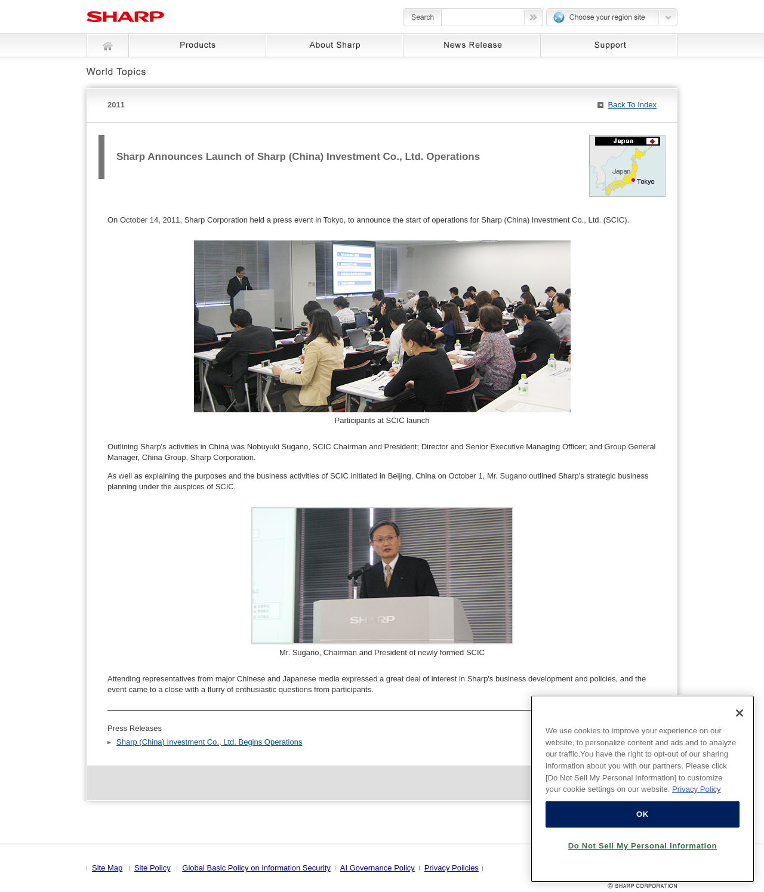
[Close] (739, 713)
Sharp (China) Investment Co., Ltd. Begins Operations (209, 741)
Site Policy (152, 867)
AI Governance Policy (377, 867)
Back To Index (632, 104)
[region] (642, 788)
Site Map (107, 867)
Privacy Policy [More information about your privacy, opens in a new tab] (696, 789)
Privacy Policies (451, 867)
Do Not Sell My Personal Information (642, 845)
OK (642, 814)
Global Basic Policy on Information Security (256, 867)
